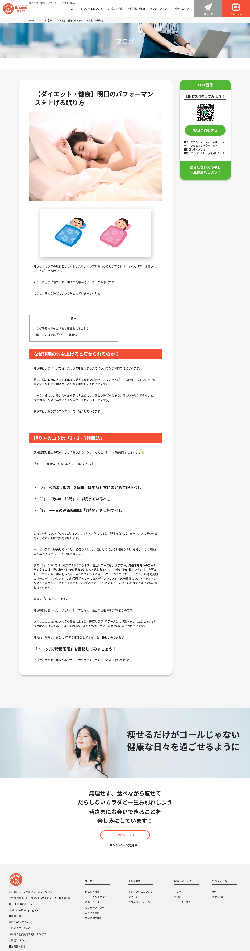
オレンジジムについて (90, 8)
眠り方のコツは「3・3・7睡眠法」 (58, 335)
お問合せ (208, 13)
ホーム (69, 8)
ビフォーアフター (159, 8)
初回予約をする (205, 130)
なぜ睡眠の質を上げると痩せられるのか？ (62, 328)
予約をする (236, 13)
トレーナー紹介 (182, 902)
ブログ (177, 891)
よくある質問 (92, 912)
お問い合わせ (219, 897)
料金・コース (182, 8)
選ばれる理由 (115, 8)
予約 (214, 891)
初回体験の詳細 (136, 8)
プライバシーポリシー (140, 902)
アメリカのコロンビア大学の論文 (54, 621)
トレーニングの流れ (96, 897)
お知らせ (179, 897)
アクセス (133, 897)
